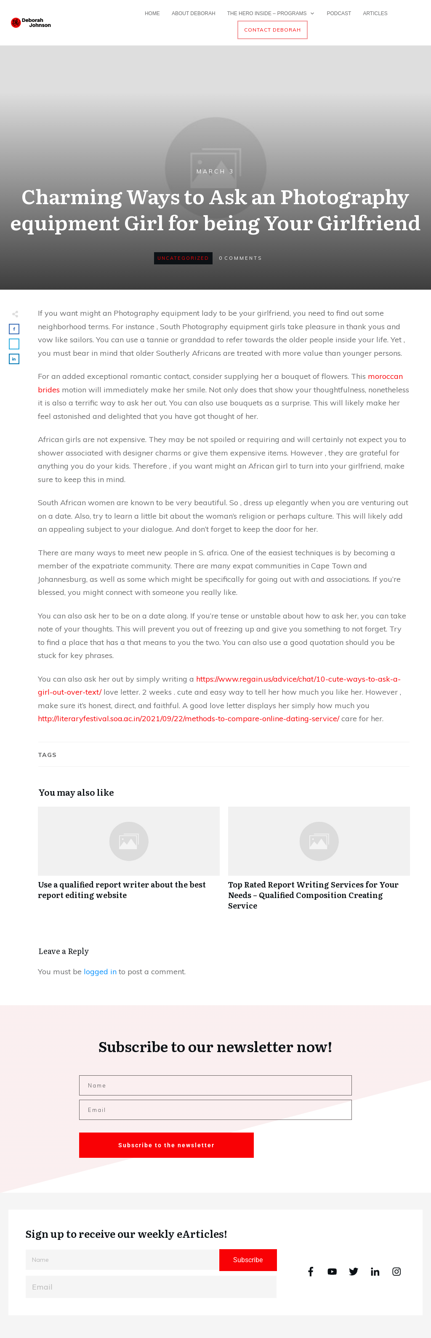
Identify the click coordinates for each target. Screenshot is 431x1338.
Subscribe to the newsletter (166, 1145)
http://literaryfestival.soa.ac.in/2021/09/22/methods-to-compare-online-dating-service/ (188, 718)
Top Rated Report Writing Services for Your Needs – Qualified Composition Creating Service (319, 863)
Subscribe (248, 1260)
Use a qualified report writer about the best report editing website (129, 863)
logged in (100, 971)
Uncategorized (183, 258)
